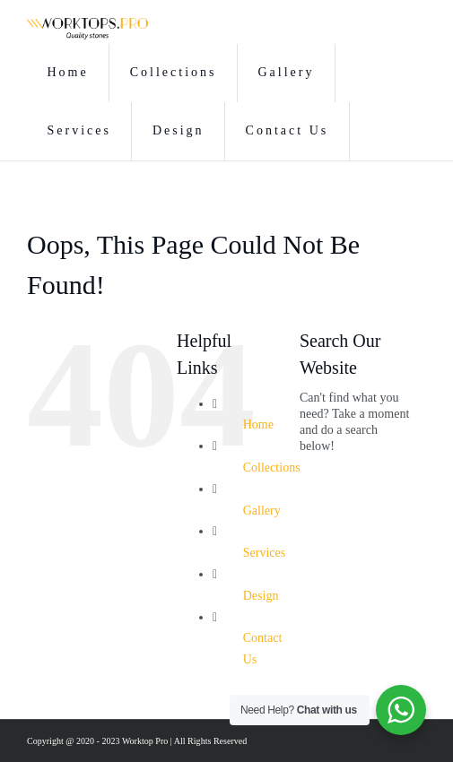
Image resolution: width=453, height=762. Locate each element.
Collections (272, 467)
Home (258, 424)
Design (261, 595)
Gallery (262, 510)
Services (264, 552)
